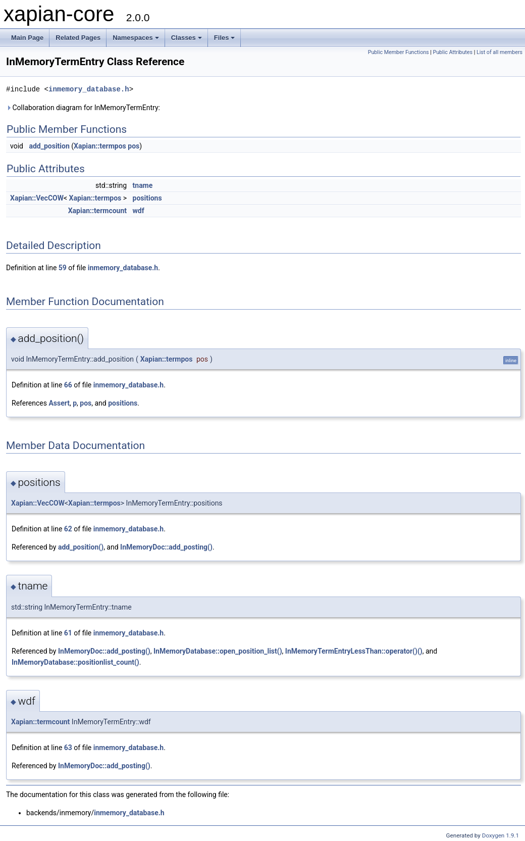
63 (68, 748)
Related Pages (78, 37)
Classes (186, 37)
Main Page (27, 37)
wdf (138, 211)
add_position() (80, 547)
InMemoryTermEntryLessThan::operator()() (354, 651)
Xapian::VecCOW (37, 198)
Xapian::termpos (100, 146)
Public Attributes (452, 52)
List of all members (499, 52)
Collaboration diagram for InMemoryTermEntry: (83, 108)
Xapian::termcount (97, 211)
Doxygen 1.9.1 (500, 835)
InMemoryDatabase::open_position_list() (217, 651)
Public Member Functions (398, 52)
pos (133, 146)
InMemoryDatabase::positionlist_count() (75, 662)
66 (68, 385)
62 (68, 529)
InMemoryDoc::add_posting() (166, 547)
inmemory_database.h (88, 89)
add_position (49, 146)
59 (63, 268)
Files (224, 37)
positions (147, 198)
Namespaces (136, 37)
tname (143, 185)
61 (68, 633)
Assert (59, 403)
